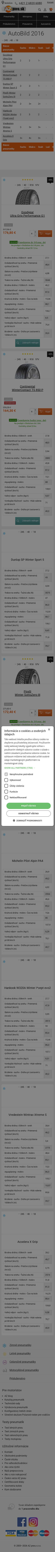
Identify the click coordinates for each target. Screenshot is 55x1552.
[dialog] (27, 776)
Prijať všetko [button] (28, 805)
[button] (27, 768)
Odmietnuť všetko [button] (28, 813)
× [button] (49, 729)
